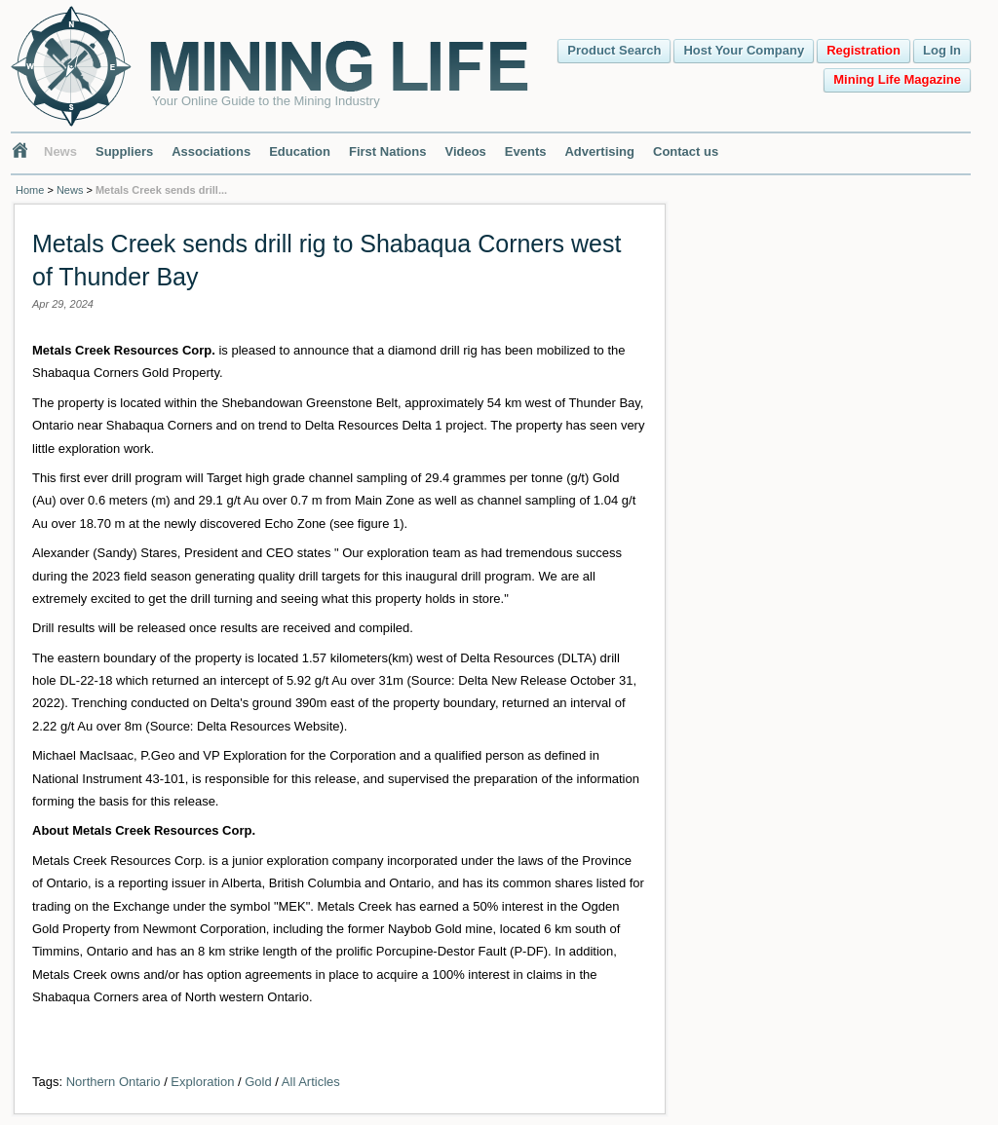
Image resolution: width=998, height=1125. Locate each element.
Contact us (685, 151)
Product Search (614, 50)
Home (30, 190)
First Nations (387, 151)
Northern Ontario (113, 1081)
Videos (464, 151)
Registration (863, 50)
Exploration (202, 1081)
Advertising (599, 151)
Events (526, 151)
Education (299, 151)
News (60, 151)
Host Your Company (743, 50)
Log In (942, 50)
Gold (258, 1081)
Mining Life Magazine (897, 79)
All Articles (311, 1081)
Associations (211, 151)
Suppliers (124, 151)
